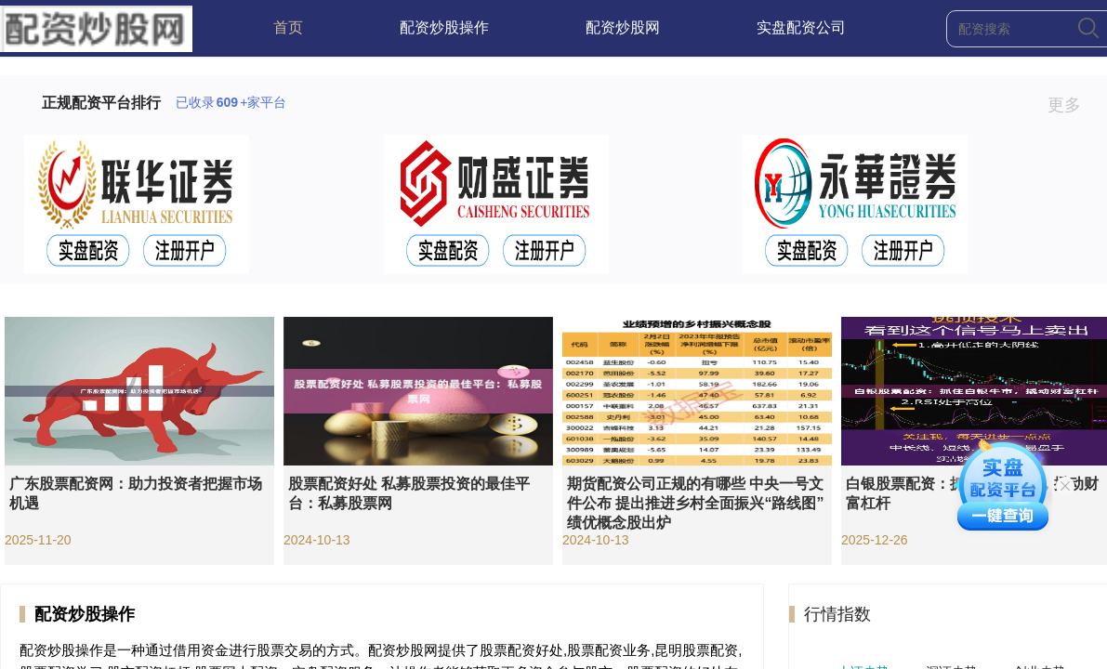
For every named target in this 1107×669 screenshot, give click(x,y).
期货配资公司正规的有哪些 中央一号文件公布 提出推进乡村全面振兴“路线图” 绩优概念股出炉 (695, 503)
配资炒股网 (623, 27)
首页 (288, 27)
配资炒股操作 (444, 27)
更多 (1072, 105)
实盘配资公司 (801, 27)
